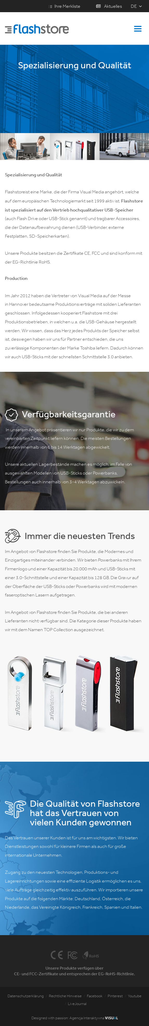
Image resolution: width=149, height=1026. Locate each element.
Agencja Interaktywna (93, 1018)
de (134, 6)
